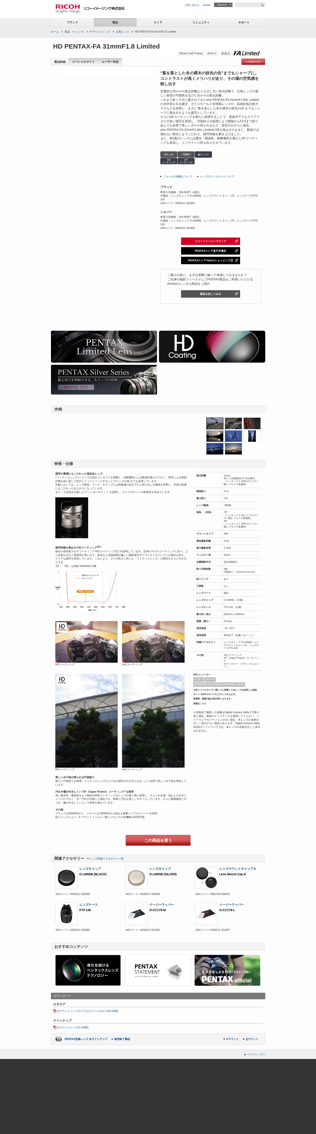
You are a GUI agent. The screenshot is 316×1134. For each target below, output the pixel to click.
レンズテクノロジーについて (217, 176)
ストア (158, 22)
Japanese (222, 4)
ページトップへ (256, 1054)
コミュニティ (201, 22)
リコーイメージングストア (210, 241)
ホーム (55, 31)
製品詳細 (60, 62)
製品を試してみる (210, 293)
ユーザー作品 (110, 62)
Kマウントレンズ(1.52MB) (73, 1027)
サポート (244, 22)
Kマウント (232, 1039)
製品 (115, 22)
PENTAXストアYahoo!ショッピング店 (210, 260)
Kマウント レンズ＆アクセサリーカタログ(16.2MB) (88, 1011)
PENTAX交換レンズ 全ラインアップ (86, 1039)
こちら (203, 703)
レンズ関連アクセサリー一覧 (107, 858)
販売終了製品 (122, 1039)
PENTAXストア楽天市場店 (210, 250)
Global (206, 5)
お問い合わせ (192, 5)
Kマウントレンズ (100, 31)
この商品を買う (253, 61)
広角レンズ (122, 31)
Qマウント (252, 1039)
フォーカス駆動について (177, 176)
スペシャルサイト (83, 62)
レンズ (80, 31)
